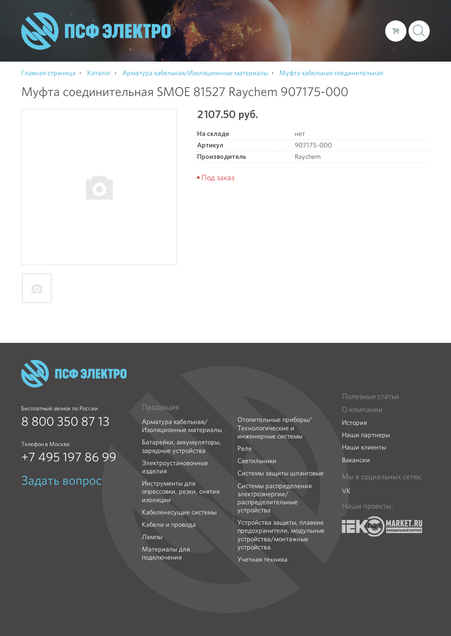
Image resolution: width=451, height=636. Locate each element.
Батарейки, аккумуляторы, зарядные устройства (181, 446)
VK (346, 491)
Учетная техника (262, 559)
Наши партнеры (366, 435)
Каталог (257, 30)
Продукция (160, 407)
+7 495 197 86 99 (68, 457)
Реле (244, 448)
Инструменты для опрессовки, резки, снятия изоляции (181, 491)
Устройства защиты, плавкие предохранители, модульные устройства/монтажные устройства (280, 534)
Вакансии (356, 460)
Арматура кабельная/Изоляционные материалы (182, 426)
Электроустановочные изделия (175, 467)
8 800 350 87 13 (65, 421)
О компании (217, 30)
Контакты (362, 30)
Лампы (152, 537)
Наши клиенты (364, 447)
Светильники (256, 461)
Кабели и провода (169, 524)
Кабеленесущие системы (179, 512)
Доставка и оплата (309, 30)
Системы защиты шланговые (280, 473)
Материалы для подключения (166, 553)
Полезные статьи (370, 396)
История (354, 422)
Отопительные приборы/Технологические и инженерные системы (274, 428)
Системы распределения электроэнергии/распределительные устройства (274, 498)
